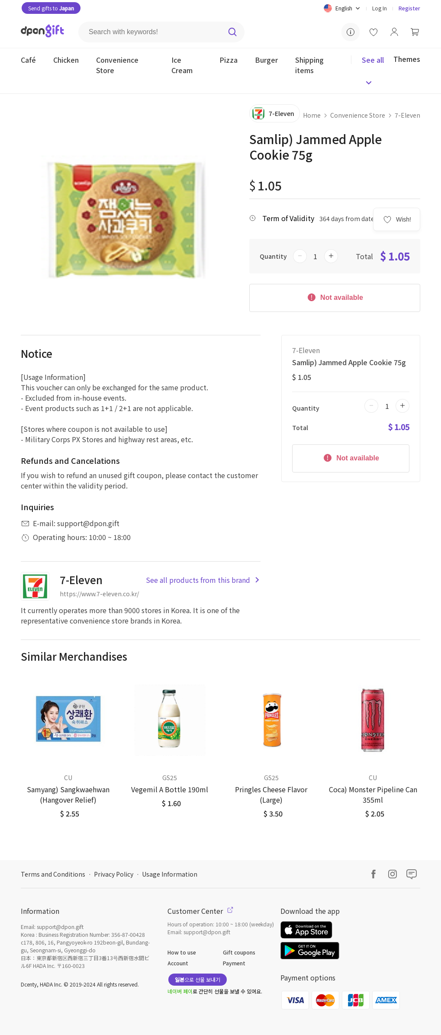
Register (409, 8)
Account (177, 963)
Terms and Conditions (53, 874)
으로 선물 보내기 (197, 979)
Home (312, 115)
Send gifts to (51, 8)
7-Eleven (407, 115)
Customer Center (200, 911)
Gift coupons (239, 952)
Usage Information (169, 874)
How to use (181, 952)
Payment (234, 963)
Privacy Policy (113, 874)
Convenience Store (357, 115)
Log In (379, 8)
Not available (334, 297)
